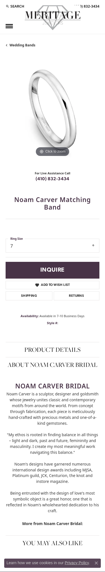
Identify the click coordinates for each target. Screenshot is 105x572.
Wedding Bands (22, 45)
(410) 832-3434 (52, 179)
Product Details (52, 349)
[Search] (15, 6)
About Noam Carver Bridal (52, 364)
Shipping (29, 296)
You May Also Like (52, 542)
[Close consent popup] (96, 563)
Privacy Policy (77, 563)
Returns (76, 296)
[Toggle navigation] (9, 26)
